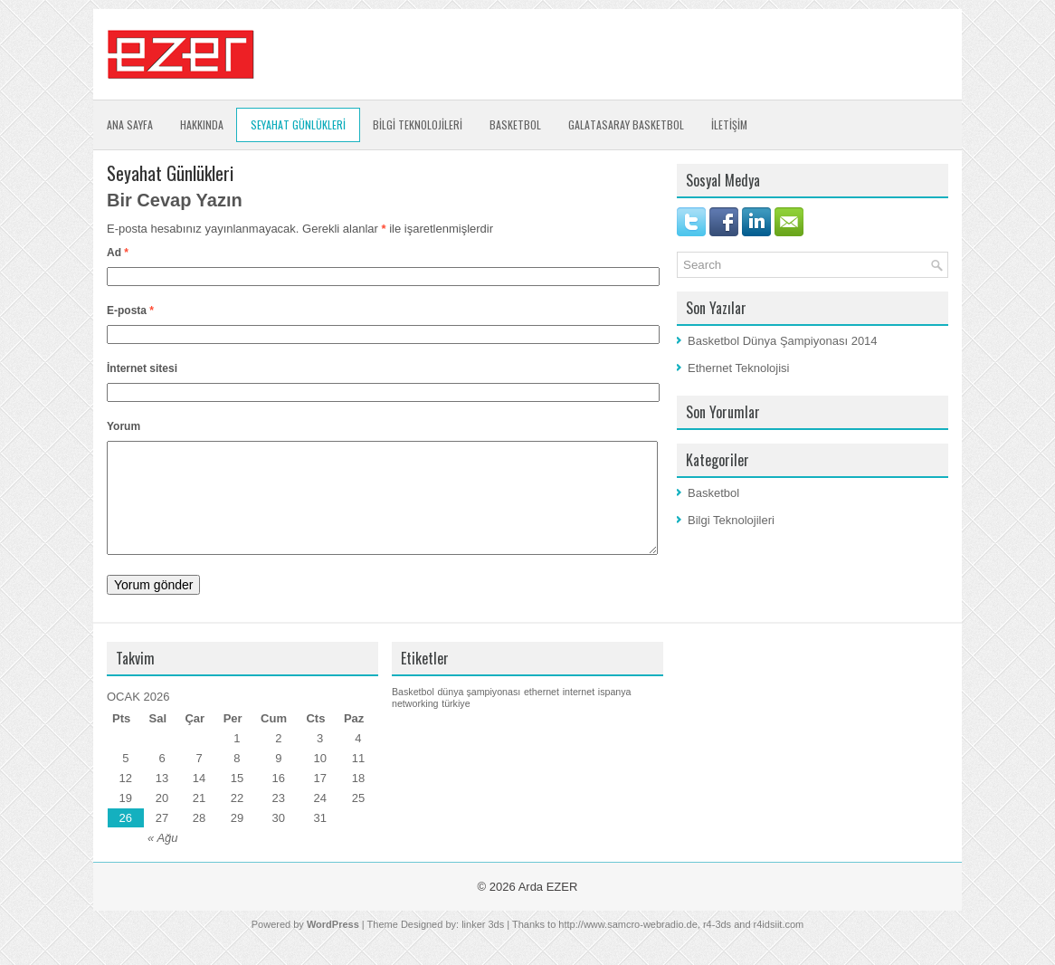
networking (415, 725)
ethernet (541, 713)
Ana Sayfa (130, 124)
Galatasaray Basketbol (626, 124)
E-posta (130, 310)
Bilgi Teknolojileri (731, 520)
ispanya (615, 713)
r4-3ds (717, 946)
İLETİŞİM (729, 124)
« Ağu (162, 859)
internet (579, 713)
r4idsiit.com (779, 946)
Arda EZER (548, 908)
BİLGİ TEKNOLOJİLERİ (417, 124)
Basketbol (515, 124)
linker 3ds (482, 946)
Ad (117, 252)
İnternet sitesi (142, 368)
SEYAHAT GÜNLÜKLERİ (298, 124)
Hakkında (201, 124)
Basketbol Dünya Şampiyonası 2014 (783, 341)
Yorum (123, 426)
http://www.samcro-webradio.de (627, 946)
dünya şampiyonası (478, 713)
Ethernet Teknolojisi (739, 368)
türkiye (456, 725)
